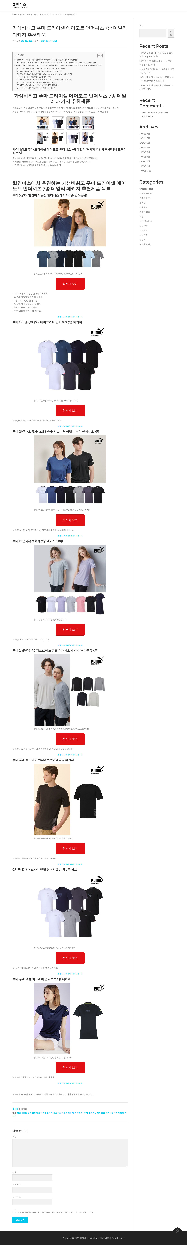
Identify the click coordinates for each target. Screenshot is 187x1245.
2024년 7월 (144, 138)
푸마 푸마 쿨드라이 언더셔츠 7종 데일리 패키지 (38, 82)
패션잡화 (143, 235)
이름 (15, 1172)
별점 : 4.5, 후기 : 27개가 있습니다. (70, 864)
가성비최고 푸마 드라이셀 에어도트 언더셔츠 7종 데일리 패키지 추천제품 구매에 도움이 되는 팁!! (58, 62)
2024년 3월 (144, 156)
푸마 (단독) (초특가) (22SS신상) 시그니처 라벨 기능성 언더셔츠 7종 (46, 74)
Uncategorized (146, 188)
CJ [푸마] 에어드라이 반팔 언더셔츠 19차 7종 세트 (39, 85)
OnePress (94, 1238)
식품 (141, 216)
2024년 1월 (144, 165)
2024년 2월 (144, 161)
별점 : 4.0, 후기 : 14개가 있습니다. (70, 536)
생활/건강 (143, 207)
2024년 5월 (144, 147)
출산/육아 (143, 225)
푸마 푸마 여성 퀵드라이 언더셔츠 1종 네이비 (37, 88)
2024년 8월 (144, 133)
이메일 (16, 1184)
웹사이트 (16, 1196)
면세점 (142, 202)
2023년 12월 (145, 170)
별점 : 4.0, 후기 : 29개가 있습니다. (70, 645)
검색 (141, 25)
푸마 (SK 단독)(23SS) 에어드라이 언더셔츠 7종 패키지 (41, 71)
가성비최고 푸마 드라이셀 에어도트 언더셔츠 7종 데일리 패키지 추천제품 (47, 59)
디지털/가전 (144, 198)
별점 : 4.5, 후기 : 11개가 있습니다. (70, 426)
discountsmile (49, 41)
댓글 (15, 1136)
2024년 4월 (144, 152)
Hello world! (147, 112)
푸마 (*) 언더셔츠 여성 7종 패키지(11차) (36, 77)
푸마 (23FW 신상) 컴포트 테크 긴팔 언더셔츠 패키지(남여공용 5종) (46, 79)
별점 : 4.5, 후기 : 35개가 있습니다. (70, 317)
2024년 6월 (144, 142)
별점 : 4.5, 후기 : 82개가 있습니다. (70, 974)
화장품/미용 (144, 244)
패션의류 (143, 230)
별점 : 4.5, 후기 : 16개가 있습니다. (70, 755)
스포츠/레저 (144, 211)
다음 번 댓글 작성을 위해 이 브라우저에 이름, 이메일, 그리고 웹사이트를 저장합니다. (53, 1212)
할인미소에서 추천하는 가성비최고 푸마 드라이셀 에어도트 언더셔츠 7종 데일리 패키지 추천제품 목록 (59, 65)
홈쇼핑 (15, 1109)
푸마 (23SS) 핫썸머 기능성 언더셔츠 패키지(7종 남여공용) (42, 68)
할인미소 (19, 4)
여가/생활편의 (145, 221)
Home (14, 14)
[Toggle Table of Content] (98, 55)
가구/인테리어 (145, 193)
